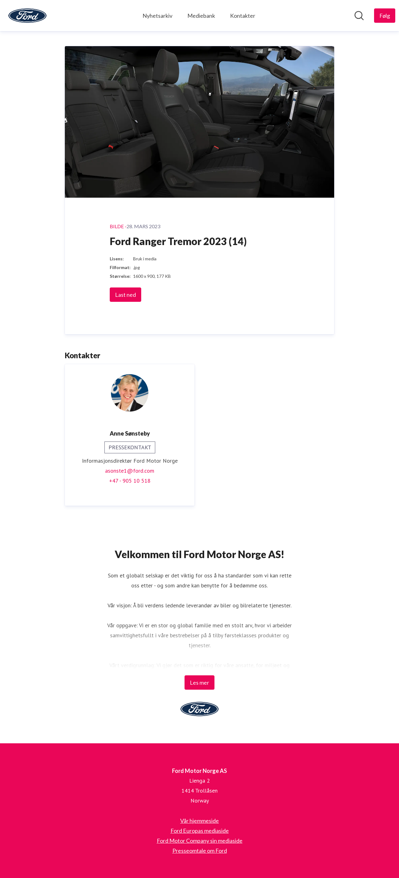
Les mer (199, 682)
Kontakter (242, 15)
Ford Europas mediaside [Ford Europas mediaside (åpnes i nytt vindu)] (200, 830)
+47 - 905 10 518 (130, 480)
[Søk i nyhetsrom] (359, 16)
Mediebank (201, 15)
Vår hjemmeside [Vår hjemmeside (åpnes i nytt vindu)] (199, 820)
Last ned (125, 294)
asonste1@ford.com (129, 470)
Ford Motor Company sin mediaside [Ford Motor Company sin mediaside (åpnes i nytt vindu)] (200, 840)
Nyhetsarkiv (157, 15)
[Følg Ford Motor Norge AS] (384, 15)
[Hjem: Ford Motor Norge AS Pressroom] (27, 15)
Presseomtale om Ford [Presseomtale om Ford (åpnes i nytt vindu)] (199, 850)
